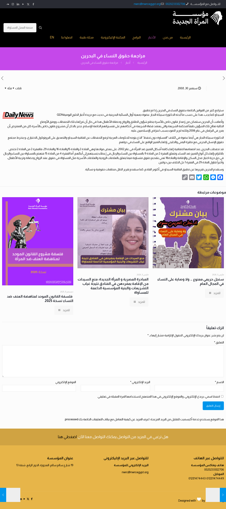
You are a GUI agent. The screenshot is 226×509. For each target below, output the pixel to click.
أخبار (127, 62)
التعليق (219, 342)
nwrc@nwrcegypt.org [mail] (147, 4)
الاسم (219, 382)
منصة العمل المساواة (20, 27)
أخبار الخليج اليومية (73, 114)
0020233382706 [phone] (175, 4)
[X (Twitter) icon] (28, 4)
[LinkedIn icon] (18, 4)
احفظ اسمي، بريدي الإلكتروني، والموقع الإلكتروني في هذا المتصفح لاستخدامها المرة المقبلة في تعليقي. (158, 396)
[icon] (7, 4)
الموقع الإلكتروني (65, 382)
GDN (60, 114)
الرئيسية (142, 62)
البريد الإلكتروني (140, 382)
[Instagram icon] (12, 4)
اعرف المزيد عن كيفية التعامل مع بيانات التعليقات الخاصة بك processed (107, 419)
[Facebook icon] (33, 4)
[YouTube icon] (23, 4)
